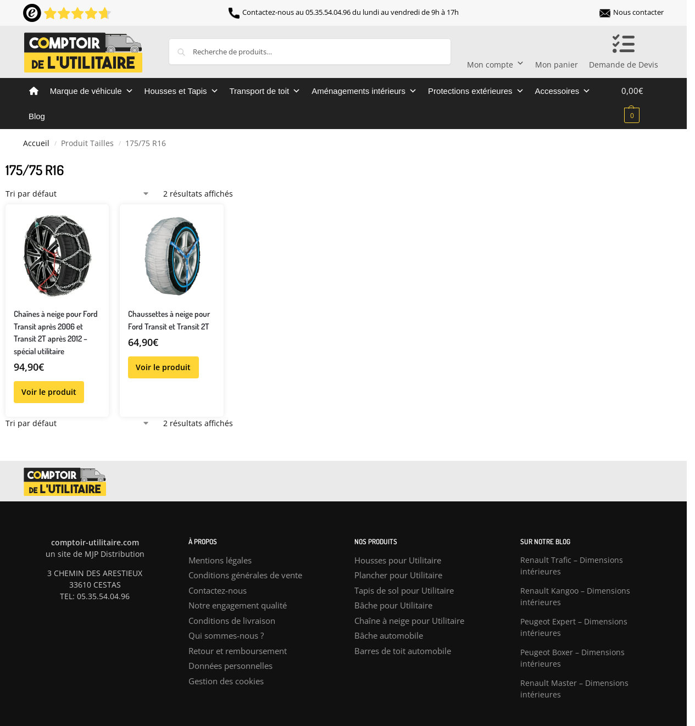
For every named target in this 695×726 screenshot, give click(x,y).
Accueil (36, 143)
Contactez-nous (217, 590)
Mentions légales (220, 560)
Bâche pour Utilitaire (393, 605)
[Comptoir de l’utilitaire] (34, 91)
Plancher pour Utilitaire (398, 574)
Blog (37, 116)
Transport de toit (265, 91)
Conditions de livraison (231, 620)
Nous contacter (631, 12)
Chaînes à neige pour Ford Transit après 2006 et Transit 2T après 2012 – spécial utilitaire (56, 332)
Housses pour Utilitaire (397, 560)
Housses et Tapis (181, 91)
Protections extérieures (476, 91)
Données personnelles (230, 665)
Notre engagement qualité (237, 605)
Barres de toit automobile (402, 650)
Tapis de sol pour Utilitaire (404, 590)
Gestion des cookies (226, 680)
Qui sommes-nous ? (226, 635)
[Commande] (77, 193)
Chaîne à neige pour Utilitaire (409, 620)
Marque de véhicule (92, 91)
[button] (642, 103)
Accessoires (563, 91)
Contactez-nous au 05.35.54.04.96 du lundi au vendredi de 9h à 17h (344, 12)
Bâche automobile (388, 635)
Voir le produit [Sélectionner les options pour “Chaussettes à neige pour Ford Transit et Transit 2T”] (163, 367)
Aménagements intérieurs (364, 91)
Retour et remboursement (237, 650)
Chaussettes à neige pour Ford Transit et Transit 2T (169, 320)
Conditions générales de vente (245, 574)
